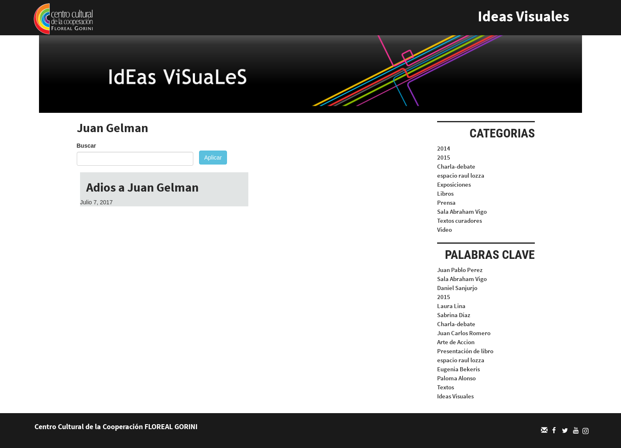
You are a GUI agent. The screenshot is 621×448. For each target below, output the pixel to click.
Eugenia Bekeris (458, 369)
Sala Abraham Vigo (462, 211)
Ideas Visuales (523, 16)
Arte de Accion (455, 342)
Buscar (86, 145)
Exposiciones (454, 184)
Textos (445, 387)
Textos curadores (459, 220)
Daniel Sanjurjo (457, 288)
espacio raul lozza (460, 175)
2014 (443, 148)
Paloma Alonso (456, 378)
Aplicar (213, 157)
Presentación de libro (465, 351)
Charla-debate (456, 166)
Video (444, 229)
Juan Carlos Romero (463, 333)
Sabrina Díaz (453, 315)
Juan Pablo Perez (460, 270)
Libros (445, 193)
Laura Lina (451, 306)
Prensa (446, 202)
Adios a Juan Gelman (142, 187)
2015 (443, 157)
